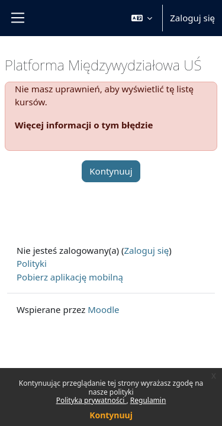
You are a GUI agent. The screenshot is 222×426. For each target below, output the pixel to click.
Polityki (32, 263)
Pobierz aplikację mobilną (70, 277)
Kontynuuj (111, 415)
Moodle (103, 309)
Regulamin (148, 400)
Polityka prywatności (91, 400)
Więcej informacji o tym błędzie (84, 125)
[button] (142, 18)
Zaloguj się (192, 18)
